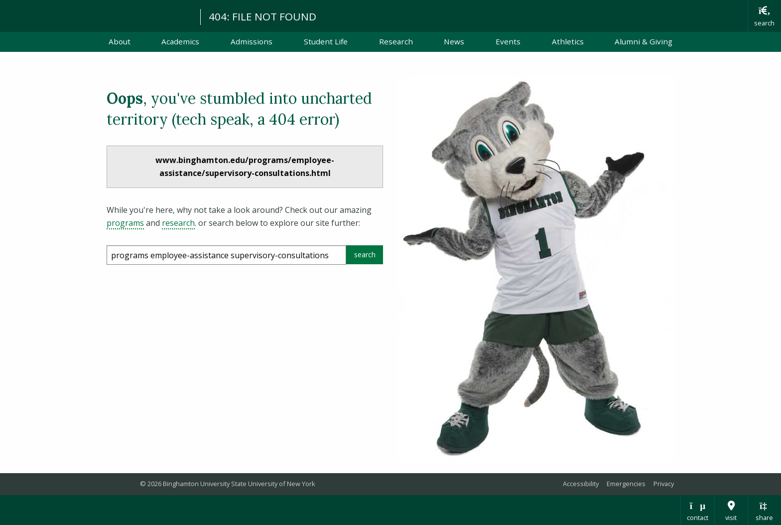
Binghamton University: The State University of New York (95, 15)
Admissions (251, 41)
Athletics (568, 41)
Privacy (663, 483)
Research (396, 41)
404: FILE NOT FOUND (262, 16)
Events (508, 41)
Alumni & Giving (643, 41)
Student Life (326, 41)
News (454, 41)
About (119, 41)
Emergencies (626, 483)
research (178, 222)
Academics (180, 41)
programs (125, 222)
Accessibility (581, 483)
